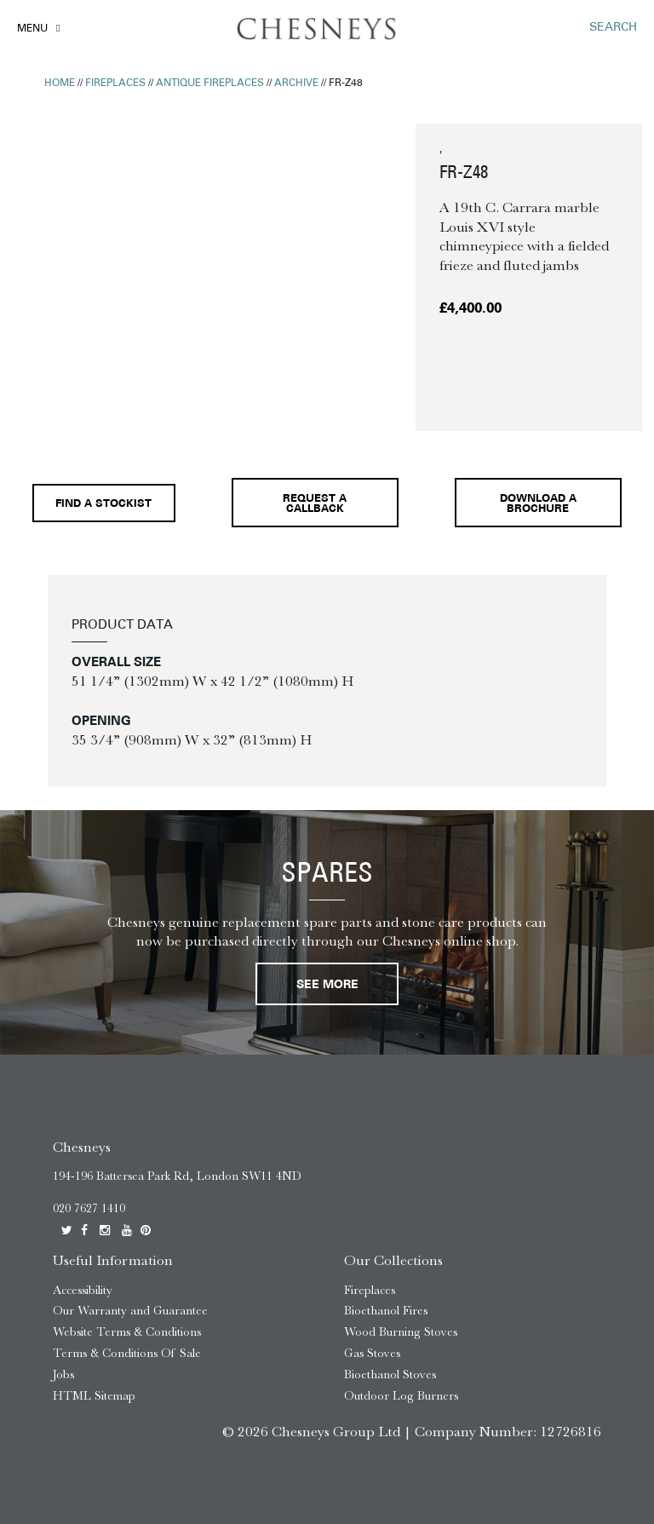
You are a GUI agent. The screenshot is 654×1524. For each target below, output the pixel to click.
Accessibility (82, 1290)
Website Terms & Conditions (127, 1332)
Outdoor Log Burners (401, 1396)
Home (59, 83)
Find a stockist (103, 504)
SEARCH (613, 27)
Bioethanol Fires (385, 1310)
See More (327, 985)
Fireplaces (115, 83)
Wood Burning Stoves (400, 1332)
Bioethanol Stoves (390, 1374)
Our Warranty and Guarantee (130, 1310)
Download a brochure (538, 504)
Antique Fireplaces (210, 83)
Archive (296, 83)
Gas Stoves (372, 1353)
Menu (32, 29)
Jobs (63, 1374)
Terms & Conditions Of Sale (127, 1353)
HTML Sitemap (94, 1396)
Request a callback (315, 504)
